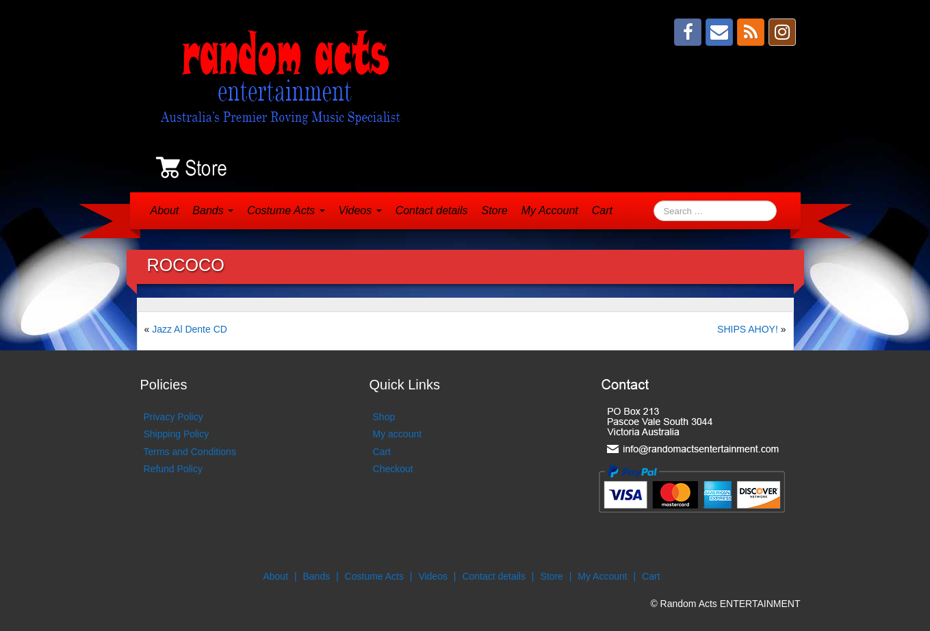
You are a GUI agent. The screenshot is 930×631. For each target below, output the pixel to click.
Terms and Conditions (190, 451)
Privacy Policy (173, 416)
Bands (212, 210)
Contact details (432, 210)
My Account (549, 210)
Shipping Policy (176, 433)
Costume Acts (285, 210)
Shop (384, 416)
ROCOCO (185, 264)
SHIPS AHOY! (747, 329)
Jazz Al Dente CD (189, 329)
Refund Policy (173, 468)
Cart (602, 210)
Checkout (393, 468)
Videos (360, 210)
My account (397, 433)
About (165, 210)
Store (494, 210)
